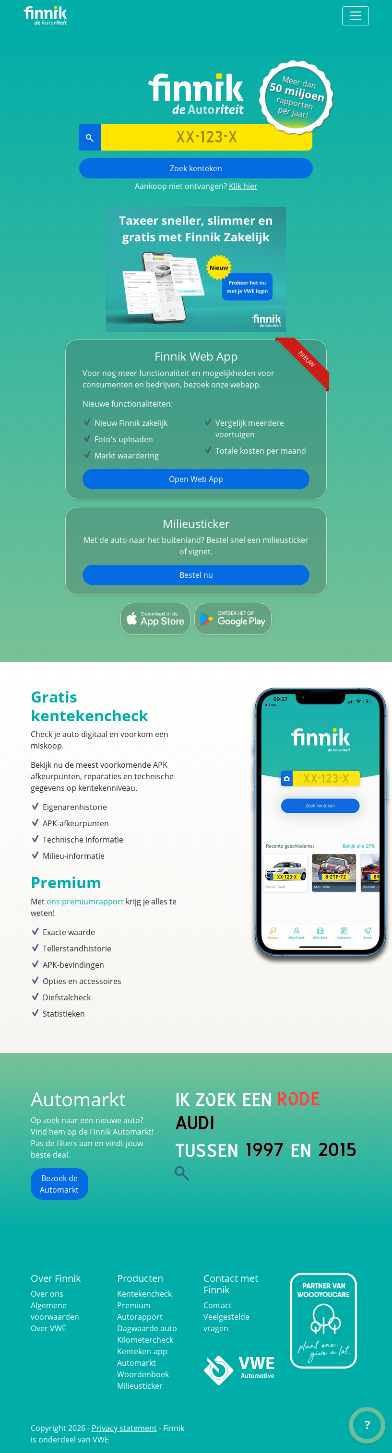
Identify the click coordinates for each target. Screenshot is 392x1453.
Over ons (47, 1294)
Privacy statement (124, 1428)
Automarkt (136, 1363)
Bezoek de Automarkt (59, 1184)
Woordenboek (143, 1374)
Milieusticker (140, 1386)
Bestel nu (196, 575)
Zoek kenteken (196, 168)
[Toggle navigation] (355, 15)
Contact (217, 1305)
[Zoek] (182, 1173)
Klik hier (243, 186)
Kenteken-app (142, 1351)
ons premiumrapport (85, 901)
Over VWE (48, 1328)
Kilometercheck (145, 1340)
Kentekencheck (144, 1294)
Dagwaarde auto (147, 1328)
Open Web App (196, 479)
